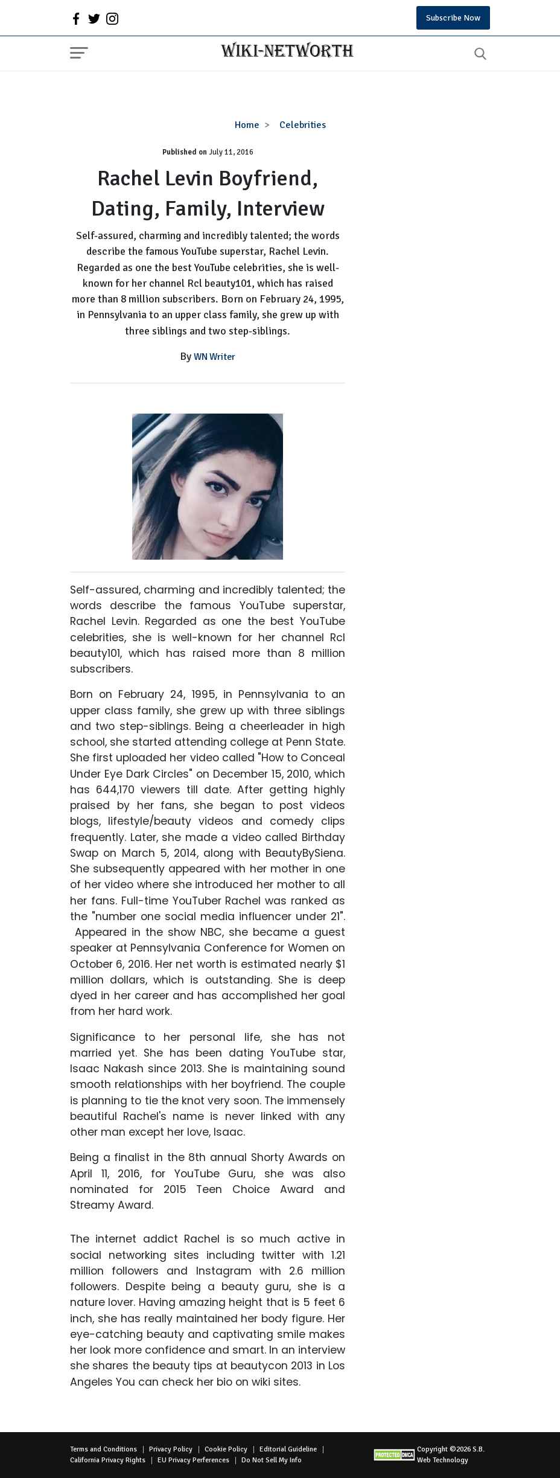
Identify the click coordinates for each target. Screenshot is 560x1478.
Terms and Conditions (103, 1449)
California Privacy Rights (107, 1460)
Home (247, 125)
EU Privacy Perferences (193, 1460)
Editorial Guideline (288, 1449)
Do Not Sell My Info (271, 1460)
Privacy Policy (170, 1449)
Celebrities (302, 125)
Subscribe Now (453, 18)
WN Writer (214, 357)
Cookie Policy (226, 1449)
